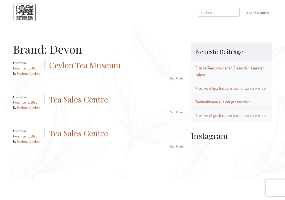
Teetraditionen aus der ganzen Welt (222, 101)
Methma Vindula (28, 73)
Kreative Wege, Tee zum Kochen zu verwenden (231, 88)
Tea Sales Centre (78, 99)
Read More (176, 78)
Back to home (257, 12)
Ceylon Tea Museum (85, 65)
